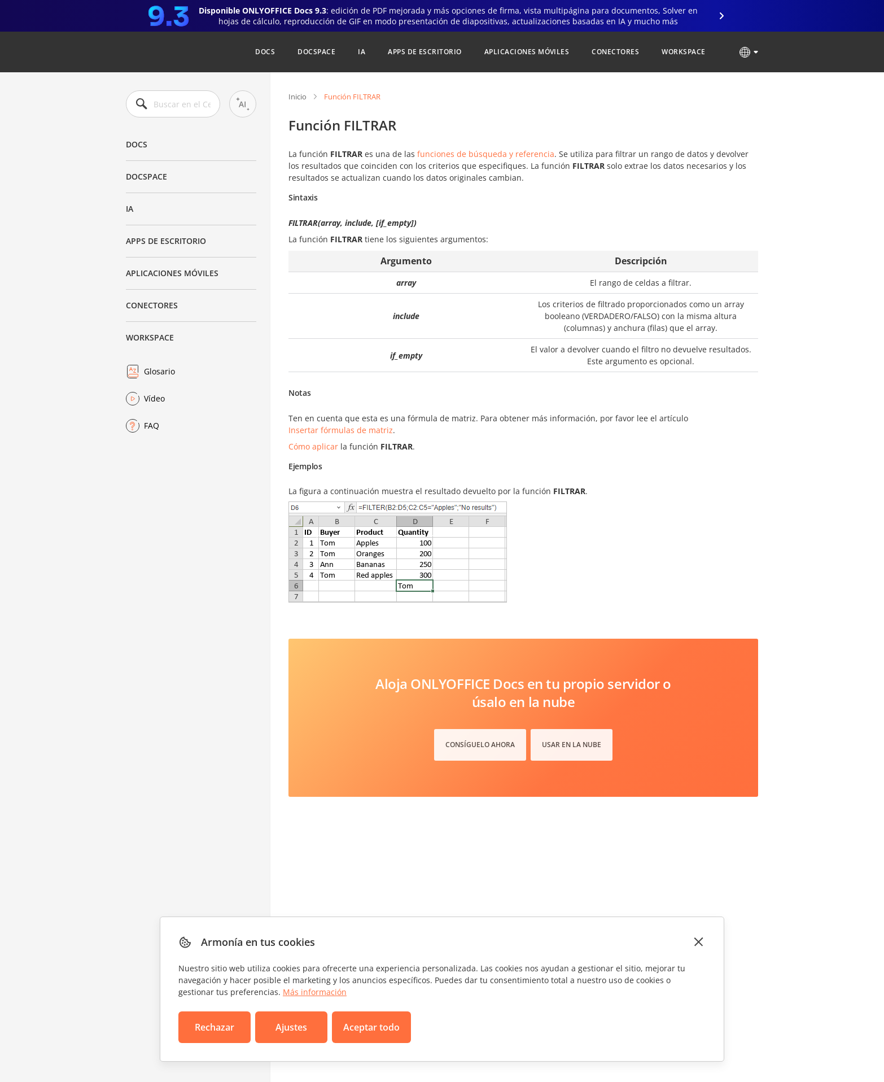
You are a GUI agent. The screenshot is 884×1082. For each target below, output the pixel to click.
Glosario (159, 371)
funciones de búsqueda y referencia (485, 154)
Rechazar (214, 1027)
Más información (315, 992)
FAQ (151, 425)
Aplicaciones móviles (527, 51)
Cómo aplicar (313, 446)
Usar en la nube (571, 744)
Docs (265, 51)
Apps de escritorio (425, 51)
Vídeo (154, 398)
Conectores (615, 51)
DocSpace (316, 51)
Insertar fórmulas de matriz (340, 430)
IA (361, 51)
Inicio (297, 96)
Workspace (683, 51)
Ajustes (291, 1027)
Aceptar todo (371, 1027)
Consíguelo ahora (480, 744)
